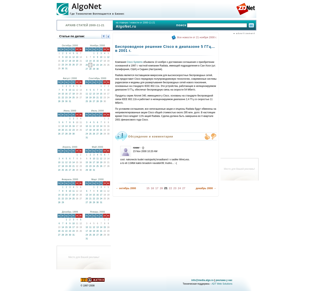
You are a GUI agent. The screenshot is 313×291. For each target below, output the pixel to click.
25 (70, 65)
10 (66, 57)
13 (77, 57)
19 (73, 61)
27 (77, 65)
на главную (122, 22)
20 (77, 61)
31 (66, 68)
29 (94, 69)
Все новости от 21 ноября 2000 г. (197, 37)
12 (73, 57)
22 (94, 65)
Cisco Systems (135, 62)
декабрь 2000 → (206, 188)
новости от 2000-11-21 (142, 22)
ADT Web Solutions (222, 283)
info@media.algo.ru (202, 280)
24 (66, 65)
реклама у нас (224, 280)
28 (90, 69)
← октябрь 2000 (126, 188)
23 (63, 65)
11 (70, 57)
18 (70, 61)
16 (63, 61)
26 (73, 65)
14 (90, 61)
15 (94, 61)
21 (59, 97)
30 (63, 68)
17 (66, 61)
